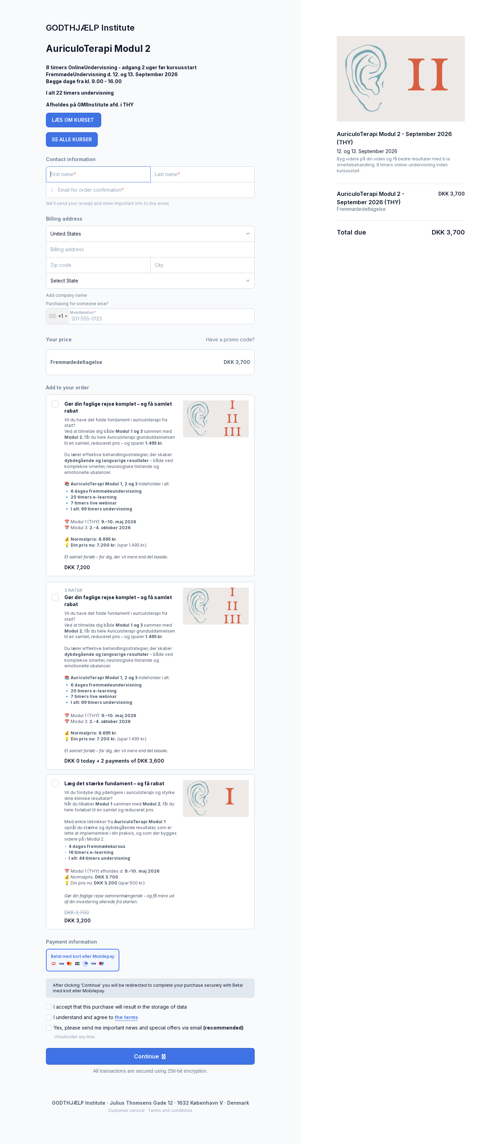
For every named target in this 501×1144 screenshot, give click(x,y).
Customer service (126, 1110)
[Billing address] (146, 249)
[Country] (150, 233)
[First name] (98, 174)
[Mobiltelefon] (150, 316)
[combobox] (57, 316)
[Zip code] (98, 265)
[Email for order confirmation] (156, 190)
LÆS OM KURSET (73, 120)
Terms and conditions (170, 1110)
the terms (126, 1017)
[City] (203, 265)
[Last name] (203, 174)
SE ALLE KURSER (72, 139)
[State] (150, 280)
